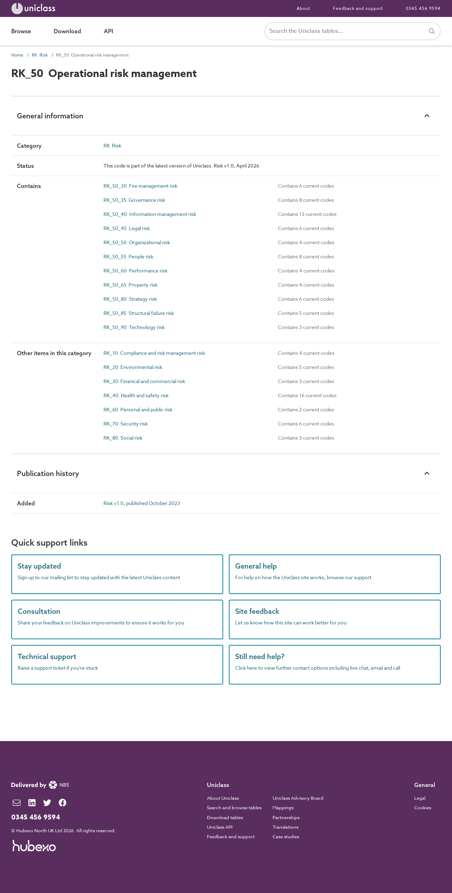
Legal (420, 798)
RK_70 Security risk (125, 423)
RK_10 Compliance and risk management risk (154, 352)
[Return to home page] (34, 8)
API (108, 31)
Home (17, 55)
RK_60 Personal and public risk (137, 409)
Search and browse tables (234, 807)
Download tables (225, 817)
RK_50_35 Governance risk (134, 199)
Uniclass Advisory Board (298, 798)
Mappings (283, 807)
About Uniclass (223, 798)
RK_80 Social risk (122, 437)
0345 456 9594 (423, 8)
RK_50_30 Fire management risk (140, 185)
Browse (21, 31)
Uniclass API (219, 827)
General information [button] (50, 115)
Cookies (422, 807)
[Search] (432, 31)
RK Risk (40, 55)
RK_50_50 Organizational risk (136, 242)
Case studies (286, 836)
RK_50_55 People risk (128, 256)
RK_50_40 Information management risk (149, 214)
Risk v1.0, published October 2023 (141, 503)
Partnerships (286, 817)
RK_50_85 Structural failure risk (138, 313)
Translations (285, 827)
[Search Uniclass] (352, 31)
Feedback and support (358, 8)
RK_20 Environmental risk (132, 367)
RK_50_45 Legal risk (126, 228)
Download (67, 31)
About (303, 8)
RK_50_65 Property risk (130, 284)
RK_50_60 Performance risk (135, 270)
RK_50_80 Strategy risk (130, 298)
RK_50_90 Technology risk (134, 327)
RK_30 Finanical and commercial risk (144, 381)
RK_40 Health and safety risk (135, 395)
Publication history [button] (48, 473)
